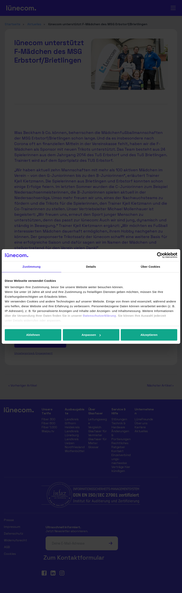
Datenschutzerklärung (99, 315)
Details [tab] (91, 266)
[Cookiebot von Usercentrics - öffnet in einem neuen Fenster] (160, 255)
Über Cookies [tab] (150, 266)
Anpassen (91, 334)
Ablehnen (33, 334)
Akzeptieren (148, 334)
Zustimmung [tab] (32, 266)
